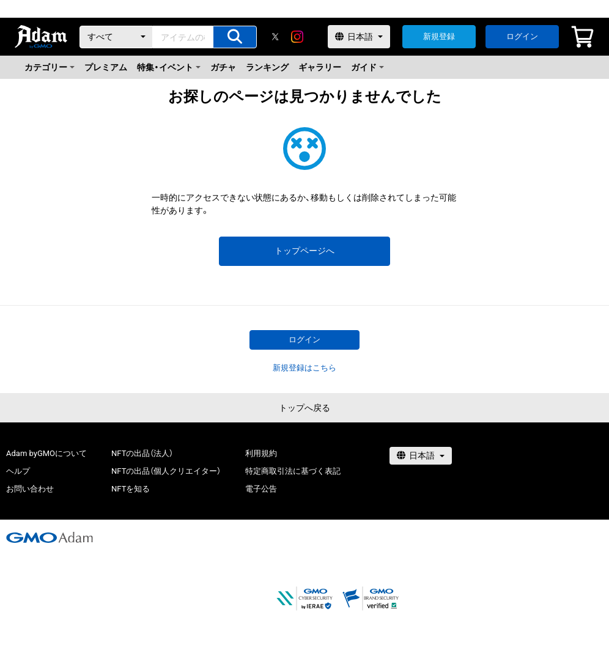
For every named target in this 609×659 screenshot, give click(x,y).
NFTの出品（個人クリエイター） (166, 471)
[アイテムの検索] (235, 37)
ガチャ (223, 67)
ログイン (522, 36)
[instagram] (297, 37)
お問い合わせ (30, 488)
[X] (275, 37)
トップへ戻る (304, 408)
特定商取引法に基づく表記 (293, 471)
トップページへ (304, 251)
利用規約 (261, 453)
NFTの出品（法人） (142, 453)
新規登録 (439, 36)
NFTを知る (130, 488)
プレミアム (105, 67)
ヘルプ (18, 471)
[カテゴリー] (116, 37)
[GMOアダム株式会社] (49, 537)
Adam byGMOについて (46, 453)
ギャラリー (319, 67)
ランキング (267, 67)
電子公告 (261, 488)
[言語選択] (359, 36)
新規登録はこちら (304, 367)
